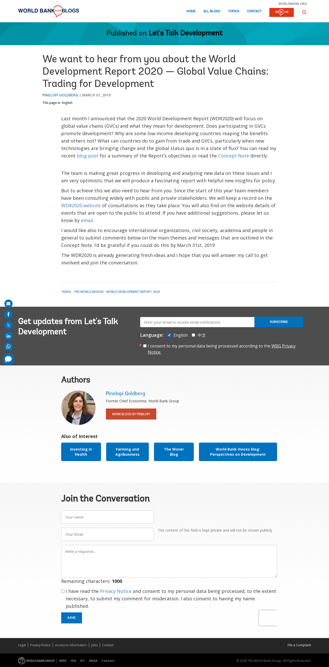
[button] (304, 12)
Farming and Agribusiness (127, 452)
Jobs (94, 645)
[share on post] (8, 325)
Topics (233, 11)
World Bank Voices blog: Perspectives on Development (238, 452)
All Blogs (211, 11)
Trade (66, 292)
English (67, 103)
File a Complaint (299, 645)
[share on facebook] (8, 314)
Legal (22, 645)
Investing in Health (81, 452)
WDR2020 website (81, 205)
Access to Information (71, 645)
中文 (202, 335)
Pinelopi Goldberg (60, 95)
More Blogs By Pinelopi (131, 414)
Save (72, 618)
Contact (254, 11)
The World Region (88, 292)
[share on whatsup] (8, 347)
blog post (87, 156)
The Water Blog (174, 452)
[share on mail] (8, 304)
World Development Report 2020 (133, 292)
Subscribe (279, 322)
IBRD (63, 661)
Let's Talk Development (186, 33)
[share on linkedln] (8, 336)
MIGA (93, 661)
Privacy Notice (116, 591)
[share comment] (8, 359)
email (87, 220)
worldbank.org (292, 3)
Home (191, 11)
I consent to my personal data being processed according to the (222, 349)
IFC (82, 661)
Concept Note (233, 156)
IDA (73, 661)
